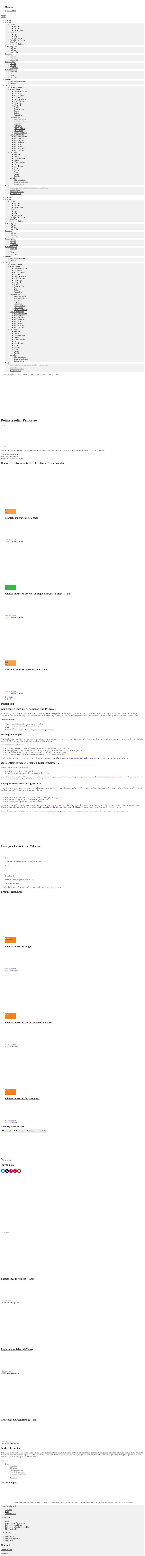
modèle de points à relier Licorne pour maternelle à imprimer (60, 774)
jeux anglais (18, 127)
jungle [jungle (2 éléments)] (100, 1422)
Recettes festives (15, 194)
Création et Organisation (18, 1441)
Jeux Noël (17, 144)
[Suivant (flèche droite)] (4, 1554)
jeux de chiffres (19, 129)
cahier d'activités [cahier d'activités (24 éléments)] (51, 1420)
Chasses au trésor (11, 46)
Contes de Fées (19, 158)
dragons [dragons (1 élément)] (3, 1422)
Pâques (16, 36)
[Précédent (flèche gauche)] (2, 1554)
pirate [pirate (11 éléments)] (125, 1422)
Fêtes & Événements (17, 1439)
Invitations (13, 178)
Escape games (10, 62)
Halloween (18, 38)
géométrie (17, 123)
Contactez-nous (6, 1517)
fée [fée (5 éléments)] (34, 1422)
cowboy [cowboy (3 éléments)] (127, 1420)
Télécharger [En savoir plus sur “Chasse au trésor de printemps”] (14, 1089)
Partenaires (13, 1445)
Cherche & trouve (20, 91)
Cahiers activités (11, 70)
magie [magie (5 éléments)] (111, 1422)
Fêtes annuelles (19, 162)
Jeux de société (19, 95)
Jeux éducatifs (15, 117)
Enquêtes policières (21, 182)
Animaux (17, 154)
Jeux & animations (16, 1437)
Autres (16, 174)
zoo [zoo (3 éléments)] (34, 1423)
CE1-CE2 (13, 75)
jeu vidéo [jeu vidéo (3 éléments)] (73, 1422)
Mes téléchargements (12, 1505)
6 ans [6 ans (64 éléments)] (12, 1420)
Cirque (16, 156)
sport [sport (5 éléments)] (21, 1423)
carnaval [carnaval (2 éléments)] (75, 1420)
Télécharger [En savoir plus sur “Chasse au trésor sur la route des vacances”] (14, 1013)
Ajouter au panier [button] (17, 508)
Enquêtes (8, 54)
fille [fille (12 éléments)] (30, 1422)
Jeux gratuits (9, 85)
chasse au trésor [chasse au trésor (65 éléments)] (84, 1420)
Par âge (12, 24)
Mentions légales (11, 1496)
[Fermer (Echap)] (8, 1552)
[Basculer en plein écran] (4, 1552)
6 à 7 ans (17, 28)
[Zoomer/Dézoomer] (2, 1552)
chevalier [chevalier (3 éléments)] (112, 1420)
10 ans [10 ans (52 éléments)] (31, 1420)
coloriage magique (20, 121)
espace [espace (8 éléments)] (26, 1422)
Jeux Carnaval (19, 139)
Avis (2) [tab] (8, 666)
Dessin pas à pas (20, 99)
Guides (7, 186)
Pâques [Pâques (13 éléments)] (10, 1423)
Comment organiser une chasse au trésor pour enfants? (29, 188)
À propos (8, 1477)
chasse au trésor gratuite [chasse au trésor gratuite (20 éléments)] (99, 1420)
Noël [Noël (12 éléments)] (120, 1422)
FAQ (7, 1488)
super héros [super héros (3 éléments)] (28, 1423)
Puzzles (16, 111)
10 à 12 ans (14, 68)
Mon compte (9, 7)
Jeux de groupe (15, 190)
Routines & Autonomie (18, 81)
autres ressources (20, 119)
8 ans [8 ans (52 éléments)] (21, 1420)
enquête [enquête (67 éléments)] (10, 1422)
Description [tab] (9, 664)
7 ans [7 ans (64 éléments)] (16, 1420)
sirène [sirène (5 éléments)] (16, 1423)
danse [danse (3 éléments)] (133, 1420)
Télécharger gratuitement (10, 421)
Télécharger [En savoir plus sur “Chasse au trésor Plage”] (14, 937)
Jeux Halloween (19, 142)
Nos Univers (14, 1443)
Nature (16, 164)
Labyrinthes (18, 97)
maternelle (13, 72)
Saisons (16, 170)
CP (11, 74)
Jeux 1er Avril (19, 150)
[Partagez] (6, 1552)
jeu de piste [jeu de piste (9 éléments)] (65, 1422)
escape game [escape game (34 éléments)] (18, 1422)
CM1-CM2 (13, 77)
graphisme (17, 125)
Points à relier (19, 109)
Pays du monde (19, 166)
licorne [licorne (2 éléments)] (105, 1422)
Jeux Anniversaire (20, 137)
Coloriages (13, 152)
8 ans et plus (18, 30)
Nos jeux (8, 22)
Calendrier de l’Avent (17, 40)
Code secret (18, 93)
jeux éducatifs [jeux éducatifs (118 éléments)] (92, 1422)
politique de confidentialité (70, 1530)
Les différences (19, 101)
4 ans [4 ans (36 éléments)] (3, 1420)
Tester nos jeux (10, 1481)
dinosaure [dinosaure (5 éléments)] (139, 1420)
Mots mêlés (18, 105)
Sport (16, 172)
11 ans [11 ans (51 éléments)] (36, 1420)
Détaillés (17, 176)
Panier (8, 1548)
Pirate (16, 168)
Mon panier (9, 1507)
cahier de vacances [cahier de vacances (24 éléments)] (64, 1420)
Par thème (13, 32)
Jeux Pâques (18, 146)
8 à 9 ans (13, 66)
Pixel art (17, 107)
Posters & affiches (20, 133)
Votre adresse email (8, 1524)
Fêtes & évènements (17, 135)
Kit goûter (13, 42)
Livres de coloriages (17, 44)
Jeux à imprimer (15, 89)
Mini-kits (8, 79)
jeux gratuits (13, 423)
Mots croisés (18, 103)
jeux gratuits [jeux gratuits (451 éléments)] (81, 1422)
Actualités (13, 1433)
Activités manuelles (17, 192)
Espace (16, 160)
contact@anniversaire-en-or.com (71, 1469)
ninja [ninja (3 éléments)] (116, 1422)
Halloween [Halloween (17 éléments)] (40, 1422)
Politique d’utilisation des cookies (17, 1494)
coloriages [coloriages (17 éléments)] (120, 1420)
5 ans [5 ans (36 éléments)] (7, 1420)
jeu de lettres (18, 131)
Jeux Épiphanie (19, 140)
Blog (7, 1431)
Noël (15, 34)
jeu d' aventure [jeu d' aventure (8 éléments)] (55, 1422)
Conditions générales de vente (15, 1490)
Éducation (13, 1435)
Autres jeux (18, 115)
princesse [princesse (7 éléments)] (4, 1423)
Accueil (8, 20)
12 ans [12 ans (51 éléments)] (42, 1420)
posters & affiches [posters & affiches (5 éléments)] (134, 1422)
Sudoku (16, 113)
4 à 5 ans (17, 26)
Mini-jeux (13, 83)
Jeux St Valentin (19, 148)
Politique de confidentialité (14, 1492)
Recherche (9, 1544)
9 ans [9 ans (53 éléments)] (26, 1420)
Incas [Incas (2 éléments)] (47, 1422)
